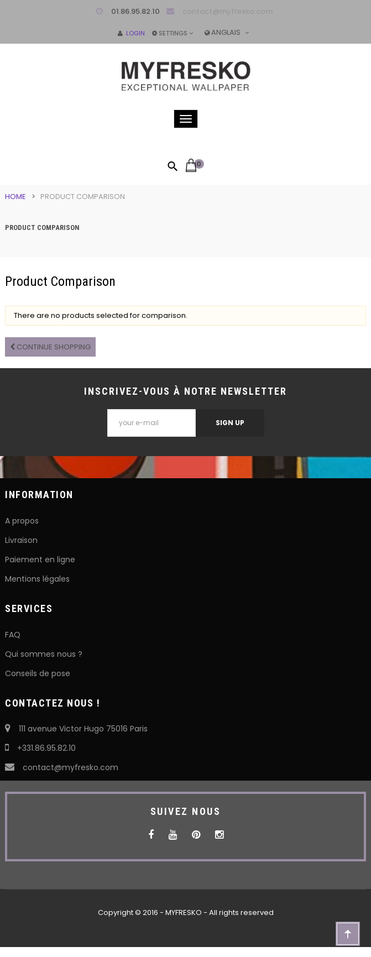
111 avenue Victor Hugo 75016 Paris (76, 728)
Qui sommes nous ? (43, 654)
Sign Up (230, 422)
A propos (22, 520)
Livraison (21, 540)
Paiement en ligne (40, 559)
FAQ (12, 634)
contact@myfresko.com (227, 11)
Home (15, 196)
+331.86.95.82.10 (40, 748)
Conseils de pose (37, 673)
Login (131, 33)
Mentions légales (37, 578)
